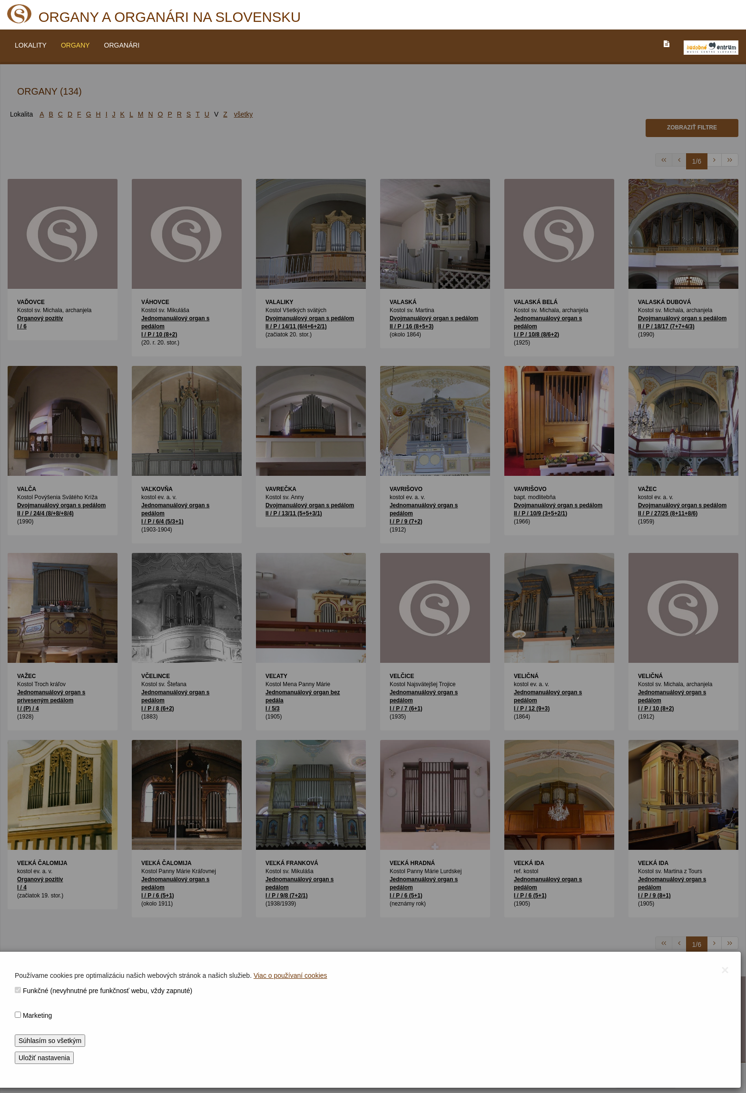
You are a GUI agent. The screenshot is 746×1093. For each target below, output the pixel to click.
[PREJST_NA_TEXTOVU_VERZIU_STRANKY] (667, 43)
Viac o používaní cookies (290, 975)
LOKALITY (31, 45)
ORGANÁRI (122, 45)
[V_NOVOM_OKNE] (711, 47)
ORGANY (75, 45)
